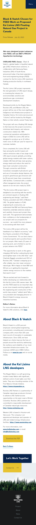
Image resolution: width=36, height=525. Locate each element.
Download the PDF (13, 438)
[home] (7, 4)
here (25, 310)
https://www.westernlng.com (20, 422)
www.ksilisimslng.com (11, 429)
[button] (31, 4)
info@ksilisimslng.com (11, 432)
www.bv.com (17, 352)
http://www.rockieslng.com (13, 408)
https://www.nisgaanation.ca (14, 386)
